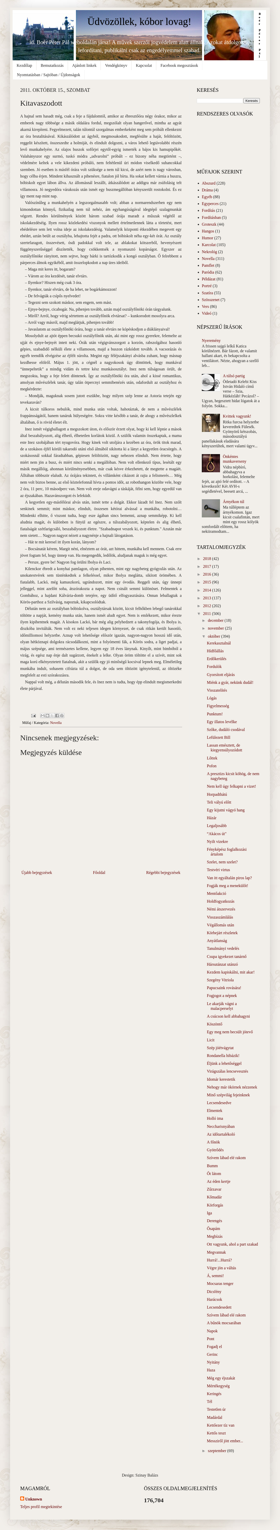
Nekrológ (209, 252)
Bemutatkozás (52, 65)
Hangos (208, 231)
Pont (210, 1339)
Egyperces (210, 203)
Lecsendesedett (219, 1307)
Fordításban (211, 217)
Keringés (214, 1394)
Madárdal (214, 1417)
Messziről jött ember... (225, 1441)
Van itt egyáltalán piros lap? (229, 878)
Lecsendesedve (219, 1103)
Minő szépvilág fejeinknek (228, 1095)
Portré (207, 286)
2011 (207, 613)
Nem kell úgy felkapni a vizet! (231, 786)
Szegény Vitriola (220, 980)
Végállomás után (220, 925)
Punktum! (215, 714)
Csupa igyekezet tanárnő (226, 956)
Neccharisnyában (221, 1126)
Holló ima (215, 1118)
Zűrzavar (214, 1189)
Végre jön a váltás (221, 1268)
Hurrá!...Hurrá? (219, 1260)
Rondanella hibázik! (223, 1055)
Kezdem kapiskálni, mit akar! (231, 972)
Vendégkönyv (116, 65)
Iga (209, 1213)
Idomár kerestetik (221, 1079)
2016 (207, 574)
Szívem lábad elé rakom (226, 1158)
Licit (210, 1040)
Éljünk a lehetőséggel (224, 1063)
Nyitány (213, 1362)
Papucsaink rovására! (224, 988)
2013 (207, 598)
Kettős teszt (216, 1433)
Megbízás (214, 1236)
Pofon (211, 766)
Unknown (33, 1499)
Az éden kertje (218, 1181)
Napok (212, 1331)
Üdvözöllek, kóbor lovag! (139, 21)
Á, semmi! (215, 1276)
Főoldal (99, 872)
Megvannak (216, 1252)
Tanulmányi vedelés (223, 948)
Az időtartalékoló (221, 1134)
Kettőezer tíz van (220, 1425)
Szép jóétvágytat (220, 1048)
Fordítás (208, 210)
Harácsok (214, 1299)
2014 (207, 590)
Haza (211, 1370)
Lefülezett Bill (218, 737)
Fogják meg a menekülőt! (227, 886)
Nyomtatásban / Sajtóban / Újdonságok (48, 75)
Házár (211, 818)
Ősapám (213, 1228)
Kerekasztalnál (219, 643)
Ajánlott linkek (84, 65)
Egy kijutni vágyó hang (226, 810)
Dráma (207, 190)
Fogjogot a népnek (222, 995)
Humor (207, 238)
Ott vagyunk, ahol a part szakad (232, 1244)
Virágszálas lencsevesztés (227, 1071)
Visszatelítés (217, 690)
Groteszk (209, 224)
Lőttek (212, 758)
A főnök (213, 1142)
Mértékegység (218, 1386)
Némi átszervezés (221, 909)
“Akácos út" (217, 834)
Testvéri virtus (218, 870)
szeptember (217, 1451)
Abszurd (208, 183)
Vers (205, 306)
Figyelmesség (218, 706)
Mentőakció (216, 893)
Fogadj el (214, 1346)
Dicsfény (214, 1291)
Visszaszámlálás (220, 917)
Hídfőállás (215, 651)
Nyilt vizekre (217, 841)
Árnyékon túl (233, 501)
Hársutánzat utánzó (222, 964)
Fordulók (214, 666)
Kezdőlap (24, 65)
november (216, 628)
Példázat (208, 279)
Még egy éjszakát (221, 1378)
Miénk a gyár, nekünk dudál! (230, 682)
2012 (207, 606)
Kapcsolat (144, 65)
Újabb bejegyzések (36, 872)
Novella (56, 723)
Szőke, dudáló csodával (226, 729)
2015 (207, 582)
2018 (207, 558)
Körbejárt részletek (222, 933)
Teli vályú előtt (219, 802)
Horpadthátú (217, 794)
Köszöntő (214, 1024)
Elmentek (214, 1110)
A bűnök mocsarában (224, 1323)
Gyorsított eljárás (221, 674)
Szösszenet (210, 300)
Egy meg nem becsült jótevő (230, 1032)
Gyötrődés (215, 1150)
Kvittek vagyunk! (237, 416)
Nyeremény (211, 340)
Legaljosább (217, 825)
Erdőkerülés (216, 659)
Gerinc (212, 1354)
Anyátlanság (217, 940)
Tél (209, 1401)
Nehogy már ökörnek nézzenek (232, 1087)
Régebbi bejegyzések (163, 872)
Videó (206, 313)
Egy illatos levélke (222, 722)
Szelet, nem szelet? (222, 862)
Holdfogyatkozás (220, 901)
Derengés (214, 1221)
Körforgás (215, 1205)
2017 (207, 566)
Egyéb (207, 197)
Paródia (208, 272)
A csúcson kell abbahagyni (228, 1016)
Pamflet (208, 265)
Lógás (212, 698)
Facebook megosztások (179, 65)
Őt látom (214, 1173)
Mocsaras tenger (220, 1283)
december (216, 620)
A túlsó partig (234, 376)
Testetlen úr (216, 1409)
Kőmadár (214, 1197)
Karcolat (209, 245)
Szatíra (207, 293)
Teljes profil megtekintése (41, 1507)
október (214, 636)
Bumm (212, 1166)
